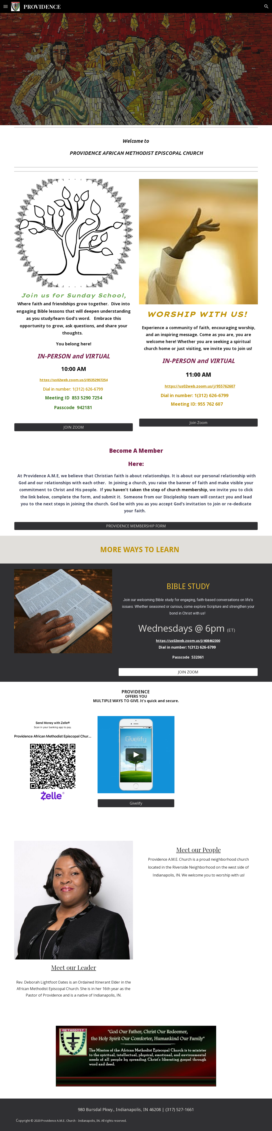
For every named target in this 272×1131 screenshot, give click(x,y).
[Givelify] (136, 803)
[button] (5, 6)
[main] (136, 147)
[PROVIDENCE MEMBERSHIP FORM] (135, 526)
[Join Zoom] (198, 422)
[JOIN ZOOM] (73, 427)
